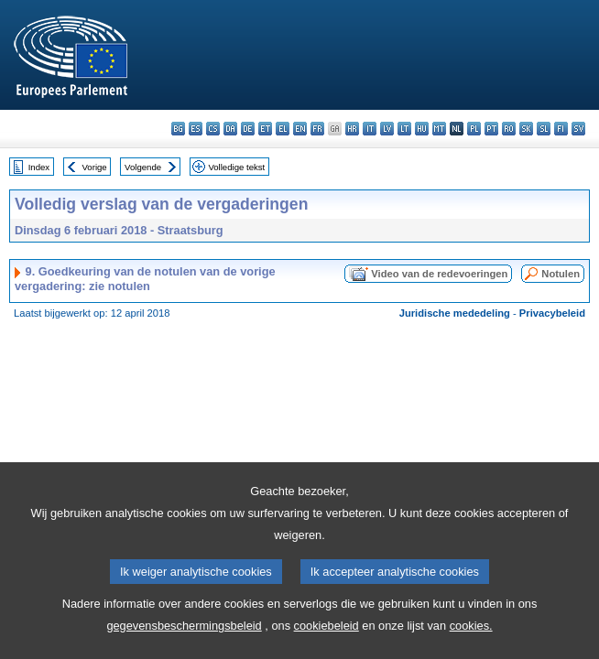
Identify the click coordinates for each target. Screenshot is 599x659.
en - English (300, 128)
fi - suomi (561, 128)
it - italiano (369, 128)
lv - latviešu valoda (387, 128)
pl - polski (474, 128)
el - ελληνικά (282, 128)
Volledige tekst (236, 167)
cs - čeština (213, 128)
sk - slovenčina (526, 128)
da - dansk (230, 128)
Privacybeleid (552, 313)
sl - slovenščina (543, 128)
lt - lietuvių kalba (404, 128)
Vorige (94, 167)
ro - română (509, 128)
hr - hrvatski (352, 128)
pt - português (491, 128)
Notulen (560, 273)
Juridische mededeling (454, 313)
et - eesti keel (265, 128)
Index (38, 167)
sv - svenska (578, 128)
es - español (195, 128)
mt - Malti (439, 128)
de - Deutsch (248, 128)
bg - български (178, 128)
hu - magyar (422, 128)
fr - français (317, 128)
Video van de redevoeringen (439, 273)
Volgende (143, 167)
